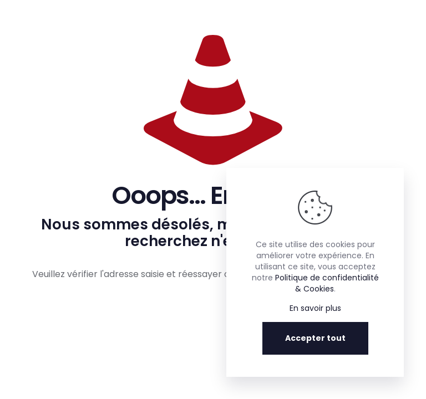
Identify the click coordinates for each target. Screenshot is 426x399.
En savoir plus (315, 308)
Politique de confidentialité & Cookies (327, 283)
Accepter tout (315, 338)
